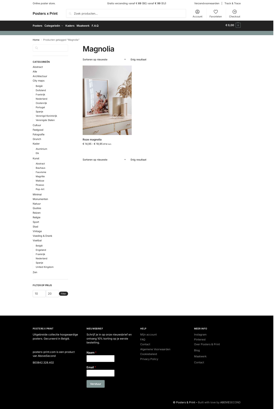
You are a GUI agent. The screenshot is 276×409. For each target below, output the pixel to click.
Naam (92, 351)
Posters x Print (45, 13)
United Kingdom (44, 265)
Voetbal (37, 239)
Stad (35, 225)
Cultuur (37, 124)
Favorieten (216, 13)
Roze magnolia (92, 138)
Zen (35, 270)
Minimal (37, 193)
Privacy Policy (149, 357)
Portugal (40, 106)
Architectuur (40, 74)
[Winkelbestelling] (104, 58)
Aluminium (41, 147)
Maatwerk (200, 355)
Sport (36, 220)
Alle (35, 70)
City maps (38, 79)
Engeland (41, 248)
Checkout (234, 13)
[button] (233, 25)
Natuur (37, 202)
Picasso (40, 183)
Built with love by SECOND (219, 401)
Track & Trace (232, 3)
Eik (37, 152)
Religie (36, 216)
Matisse (40, 179)
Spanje (39, 110)
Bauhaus (40, 166)
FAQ (142, 338)
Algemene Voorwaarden (155, 348)
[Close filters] (69, 45)
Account (197, 13)
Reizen (37, 211)
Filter (63, 292)
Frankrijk (40, 93)
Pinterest (200, 338)
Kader (36, 142)
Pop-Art (40, 187)
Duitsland (41, 89)
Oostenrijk (41, 101)
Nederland (41, 97)
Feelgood (38, 128)
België (39, 84)
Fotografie (38, 133)
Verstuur (95, 382)
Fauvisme (41, 170)
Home (36, 38)
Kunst (36, 157)
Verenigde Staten (45, 118)
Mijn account (148, 333)
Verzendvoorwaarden (206, 3)
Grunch (37, 137)
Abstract (38, 65)
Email (91, 366)
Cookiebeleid (148, 353)
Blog (197, 349)
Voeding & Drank (42, 234)
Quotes (37, 206)
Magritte (40, 175)
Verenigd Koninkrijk (46, 114)
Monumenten (40, 197)
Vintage (37, 229)
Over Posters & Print (207, 343)
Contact (145, 343)
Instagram (200, 333)
